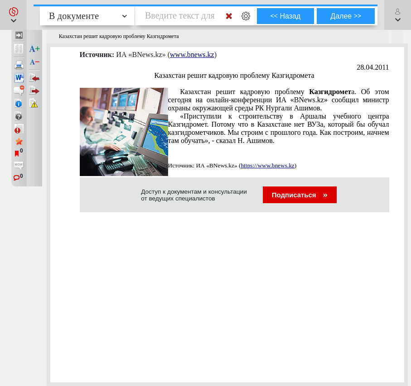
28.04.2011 (373, 67)
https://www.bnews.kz (267, 165)
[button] (13, 15)
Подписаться (300, 195)
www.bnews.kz (192, 54)
